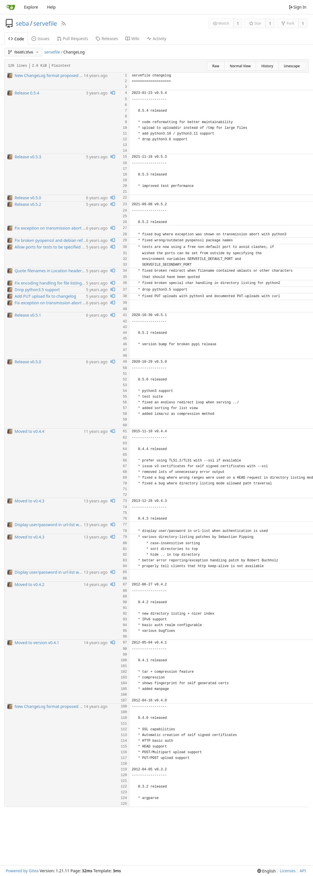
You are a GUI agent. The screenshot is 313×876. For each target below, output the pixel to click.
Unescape (292, 66)
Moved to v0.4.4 (29, 431)
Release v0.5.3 (28, 156)
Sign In (297, 7)
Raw (215, 66)
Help (51, 7)
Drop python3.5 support (37, 289)
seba (22, 23)
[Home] (11, 7)
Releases (107, 38)
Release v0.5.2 (28, 204)
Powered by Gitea (22, 870)
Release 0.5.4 (27, 93)
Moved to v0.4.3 (29, 501)
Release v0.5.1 (28, 315)
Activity (156, 38)
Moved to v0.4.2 (29, 584)
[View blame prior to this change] (112, 93)
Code (16, 39)
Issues (40, 38)
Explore (31, 7)
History (267, 66)
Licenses (288, 870)
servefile (45, 23)
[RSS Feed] (63, 23)
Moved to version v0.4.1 (37, 642)
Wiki (132, 38)
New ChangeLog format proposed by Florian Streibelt (65, 75)
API (303, 870)
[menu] (266, 871)
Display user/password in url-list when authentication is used (72, 524)
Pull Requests (72, 38)
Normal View (240, 66)
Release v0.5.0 (28, 197)
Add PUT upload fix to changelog (45, 296)
